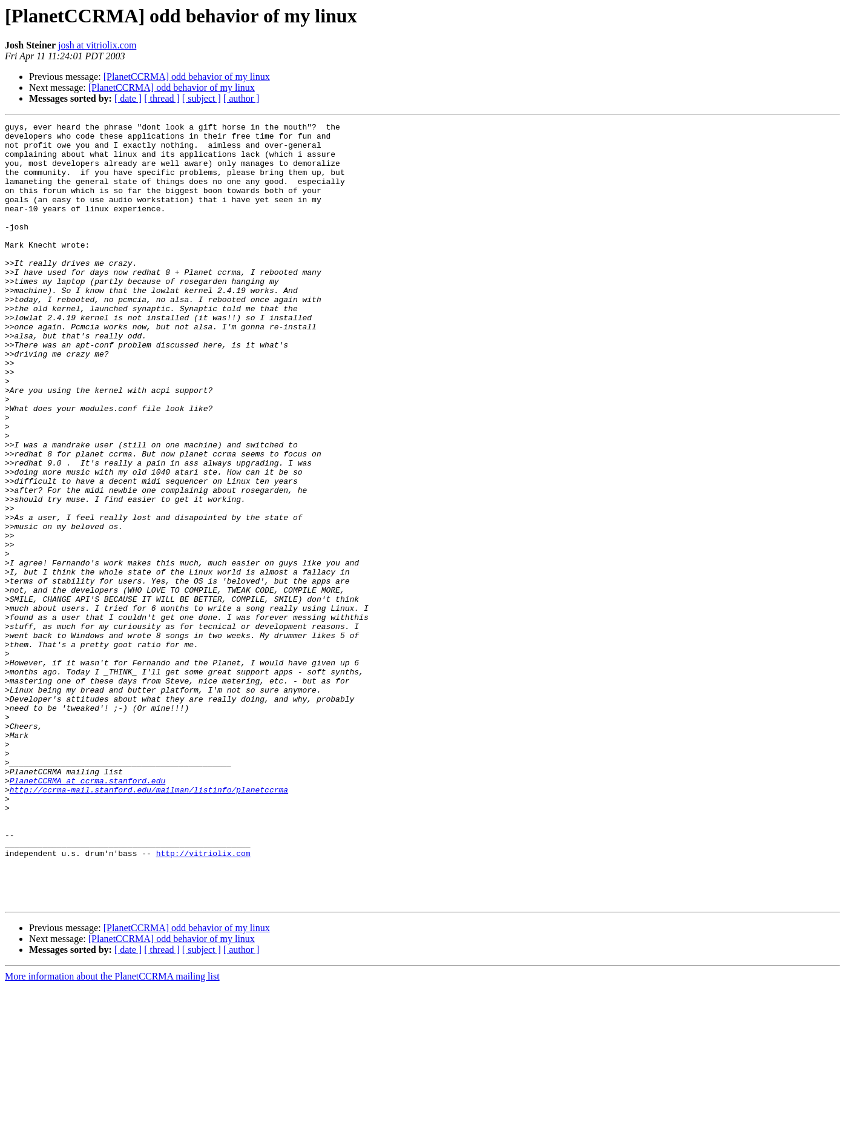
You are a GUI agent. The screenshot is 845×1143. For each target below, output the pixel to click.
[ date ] (128, 98)
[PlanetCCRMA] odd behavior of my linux (187, 76)
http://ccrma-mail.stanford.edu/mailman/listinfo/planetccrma (149, 923)
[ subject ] (201, 98)
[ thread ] (162, 98)
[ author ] (241, 98)
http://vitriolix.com (203, 1000)
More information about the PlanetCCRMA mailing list (112, 1132)
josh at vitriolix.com (97, 45)
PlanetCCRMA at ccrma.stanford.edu (87, 912)
